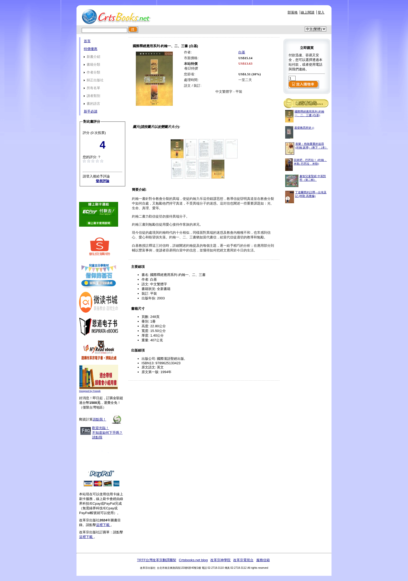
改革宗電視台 (243, 560)
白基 (241, 52)
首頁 (87, 41)
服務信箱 (263, 560)
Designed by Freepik (90, 391)
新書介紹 (92, 57)
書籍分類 (92, 64)
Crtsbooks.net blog (193, 560)
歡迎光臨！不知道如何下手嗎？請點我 (107, 432)
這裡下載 (103, 525)
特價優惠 (90, 49)
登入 (321, 12)
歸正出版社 (94, 80)
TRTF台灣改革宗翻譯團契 (156, 560)
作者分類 (92, 72)
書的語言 (92, 104)
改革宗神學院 (220, 560)
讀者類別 (92, 96)
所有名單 (92, 88)
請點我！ (99, 419)
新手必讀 (90, 111)
